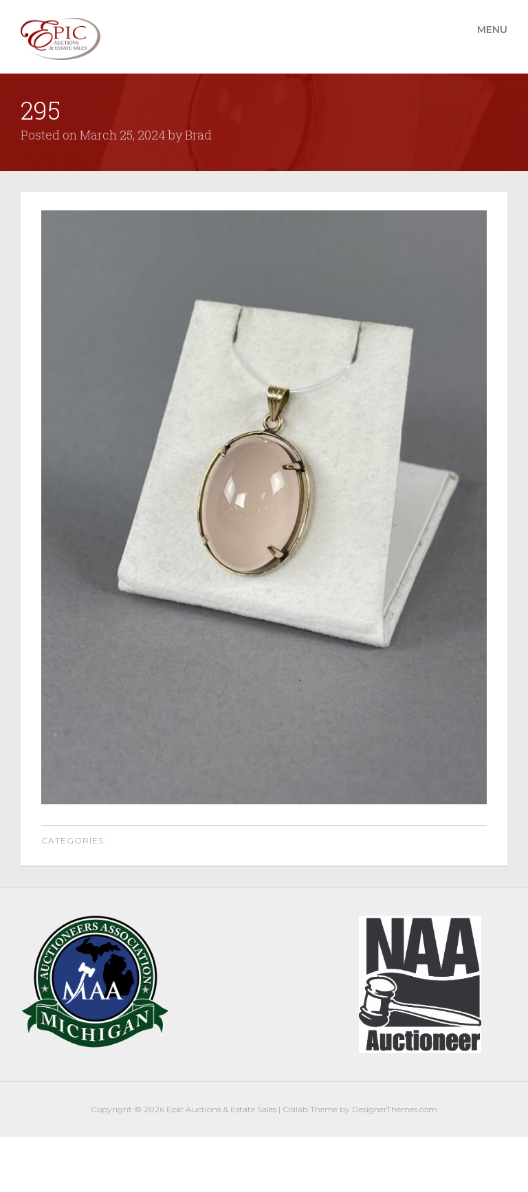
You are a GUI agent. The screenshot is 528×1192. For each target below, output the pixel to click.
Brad (198, 134)
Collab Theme (310, 1109)
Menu (492, 29)
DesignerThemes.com (394, 1109)
